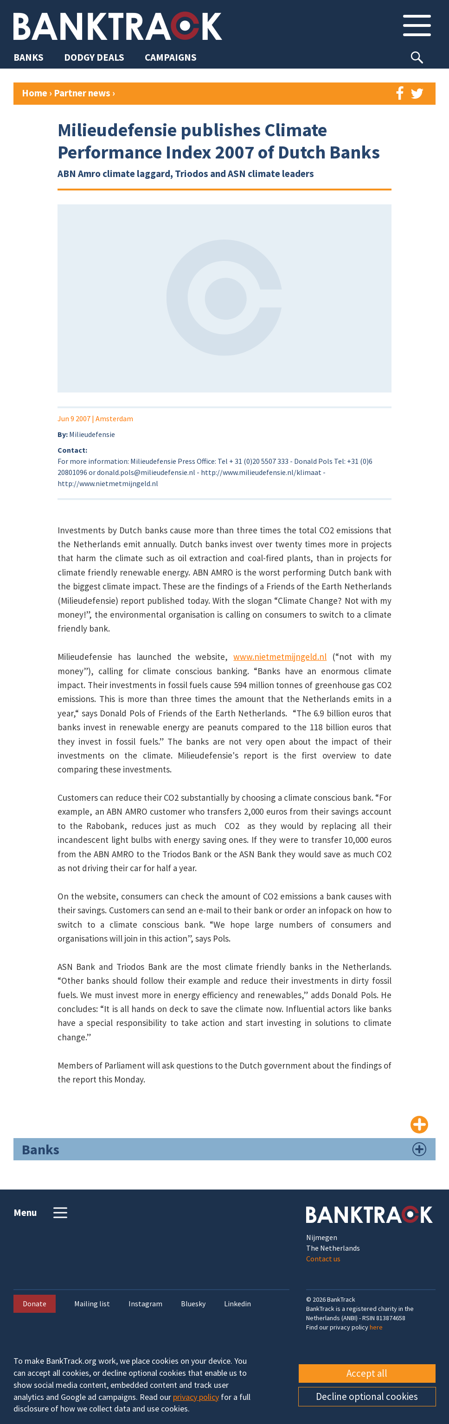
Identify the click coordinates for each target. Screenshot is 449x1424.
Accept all (366, 1373)
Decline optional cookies (367, 1396)
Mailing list (92, 1303)
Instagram (145, 1303)
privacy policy (196, 1397)
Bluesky (193, 1303)
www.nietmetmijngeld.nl (280, 656)
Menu (41, 1212)
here (376, 1327)
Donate (34, 1303)
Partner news (83, 93)
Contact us (323, 1258)
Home (34, 93)
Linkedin (237, 1303)
